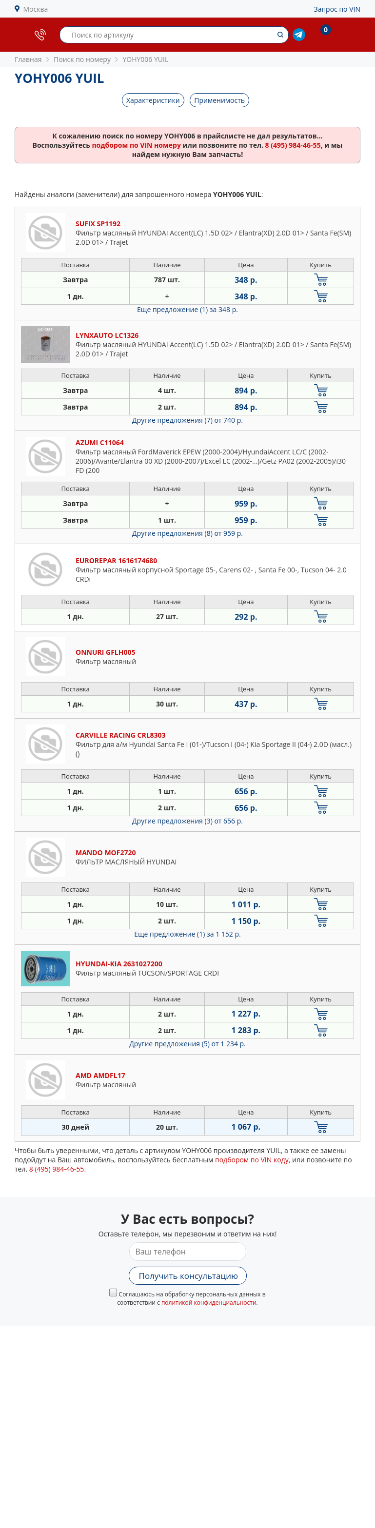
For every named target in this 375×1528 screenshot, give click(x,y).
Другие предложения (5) (187, 1043)
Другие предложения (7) (187, 420)
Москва (35, 9)
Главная (28, 59)
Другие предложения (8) (187, 533)
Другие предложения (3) (187, 820)
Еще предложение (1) (187, 309)
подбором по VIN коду (252, 1159)
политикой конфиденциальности (209, 1302)
